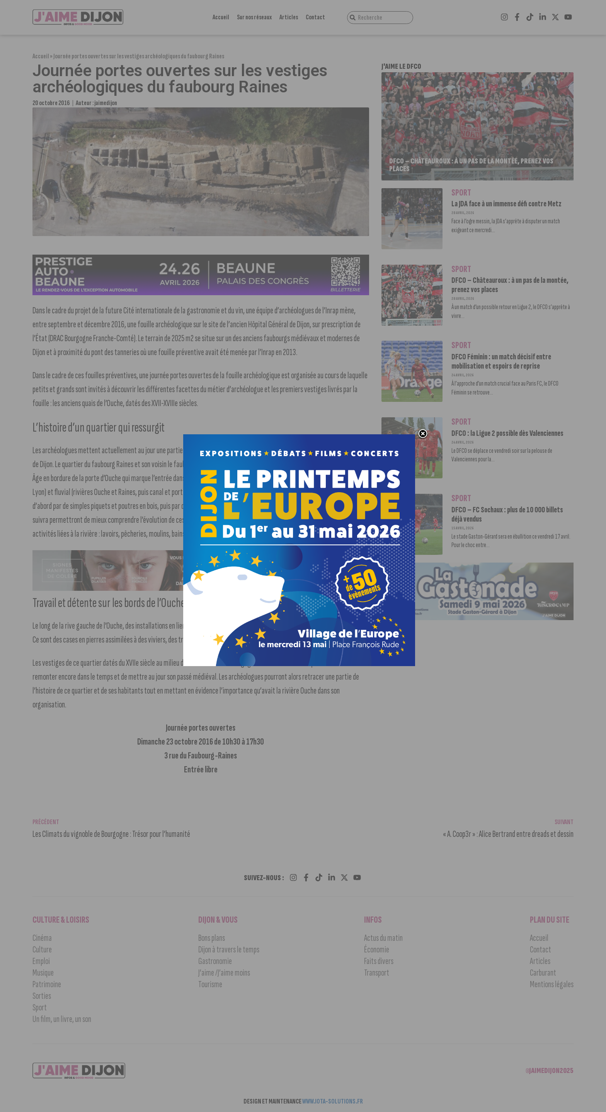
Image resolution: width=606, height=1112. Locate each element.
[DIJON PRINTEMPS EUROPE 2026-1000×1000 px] (299, 664)
